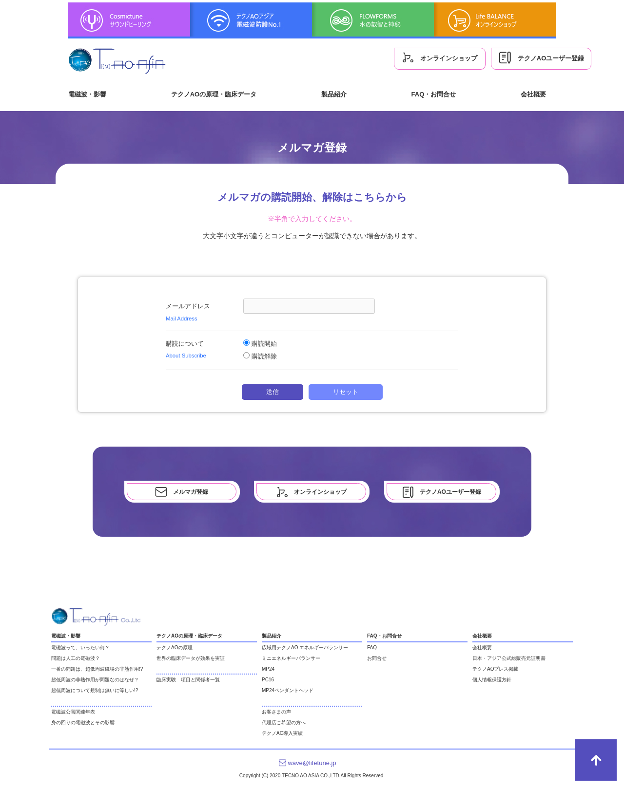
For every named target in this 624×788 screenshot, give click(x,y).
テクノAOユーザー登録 (541, 58)
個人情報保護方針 (491, 679)
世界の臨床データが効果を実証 (190, 658)
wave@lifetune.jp (312, 763)
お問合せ (377, 658)
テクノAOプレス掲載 (495, 669)
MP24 (268, 669)
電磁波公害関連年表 (73, 711)
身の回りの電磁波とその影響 (83, 722)
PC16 (268, 679)
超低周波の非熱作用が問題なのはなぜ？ (95, 679)
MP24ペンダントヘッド (287, 690)
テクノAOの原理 (174, 647)
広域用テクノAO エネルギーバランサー (305, 647)
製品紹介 (334, 94)
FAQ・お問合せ (433, 94)
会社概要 (533, 94)
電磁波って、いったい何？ (80, 647)
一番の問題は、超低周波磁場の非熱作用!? (97, 669)
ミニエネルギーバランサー (291, 658)
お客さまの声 (276, 711)
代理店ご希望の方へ (284, 722)
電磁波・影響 (87, 94)
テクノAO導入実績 (282, 733)
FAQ (372, 647)
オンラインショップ (439, 57)
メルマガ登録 (181, 492)
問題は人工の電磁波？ (75, 658)
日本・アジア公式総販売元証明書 (509, 658)
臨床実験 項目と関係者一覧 (188, 679)
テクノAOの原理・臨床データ (214, 94)
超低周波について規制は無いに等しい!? (94, 690)
